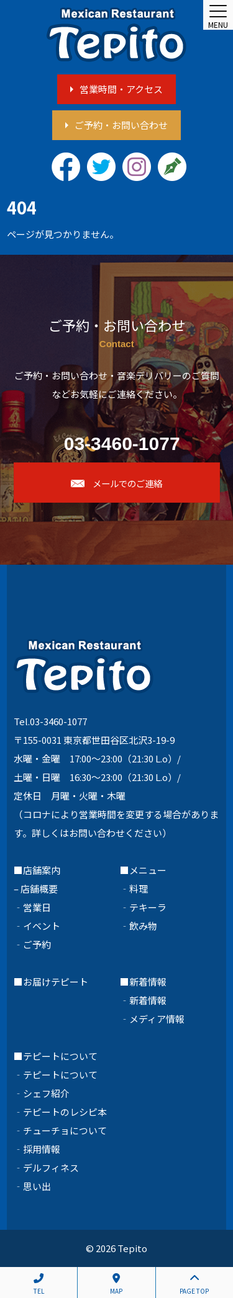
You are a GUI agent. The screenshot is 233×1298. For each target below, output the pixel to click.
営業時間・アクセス (121, 88)
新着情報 (148, 1000)
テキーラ (148, 907)
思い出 (37, 1186)
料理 (138, 888)
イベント (41, 925)
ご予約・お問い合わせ (121, 124)
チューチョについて (65, 1130)
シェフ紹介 (46, 1093)
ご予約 (37, 944)
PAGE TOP (194, 1284)
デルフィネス (51, 1167)
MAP (116, 1284)
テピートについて (60, 1074)
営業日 (37, 907)
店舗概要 (39, 888)
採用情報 (41, 1148)
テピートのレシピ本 (65, 1111)
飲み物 (143, 925)
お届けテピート (55, 981)
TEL (38, 1284)
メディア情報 (157, 1018)
